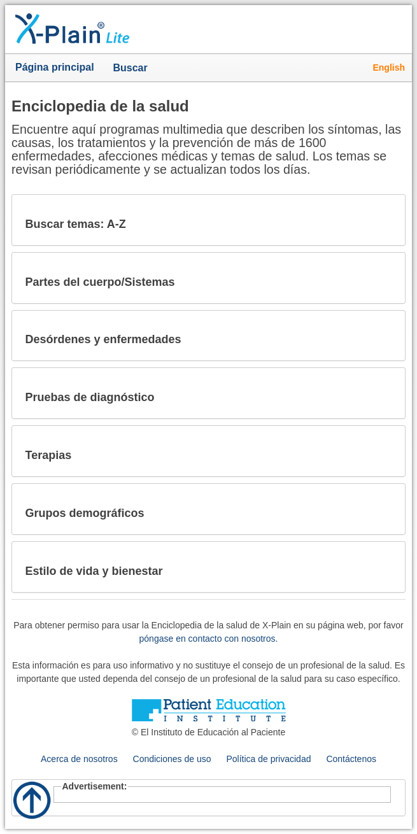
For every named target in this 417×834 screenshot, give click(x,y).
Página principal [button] (54, 67)
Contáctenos (351, 759)
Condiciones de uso (172, 759)
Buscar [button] (133, 69)
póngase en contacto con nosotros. (208, 638)
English (388, 67)
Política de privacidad (268, 759)
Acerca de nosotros (79, 759)
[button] (385, 219)
